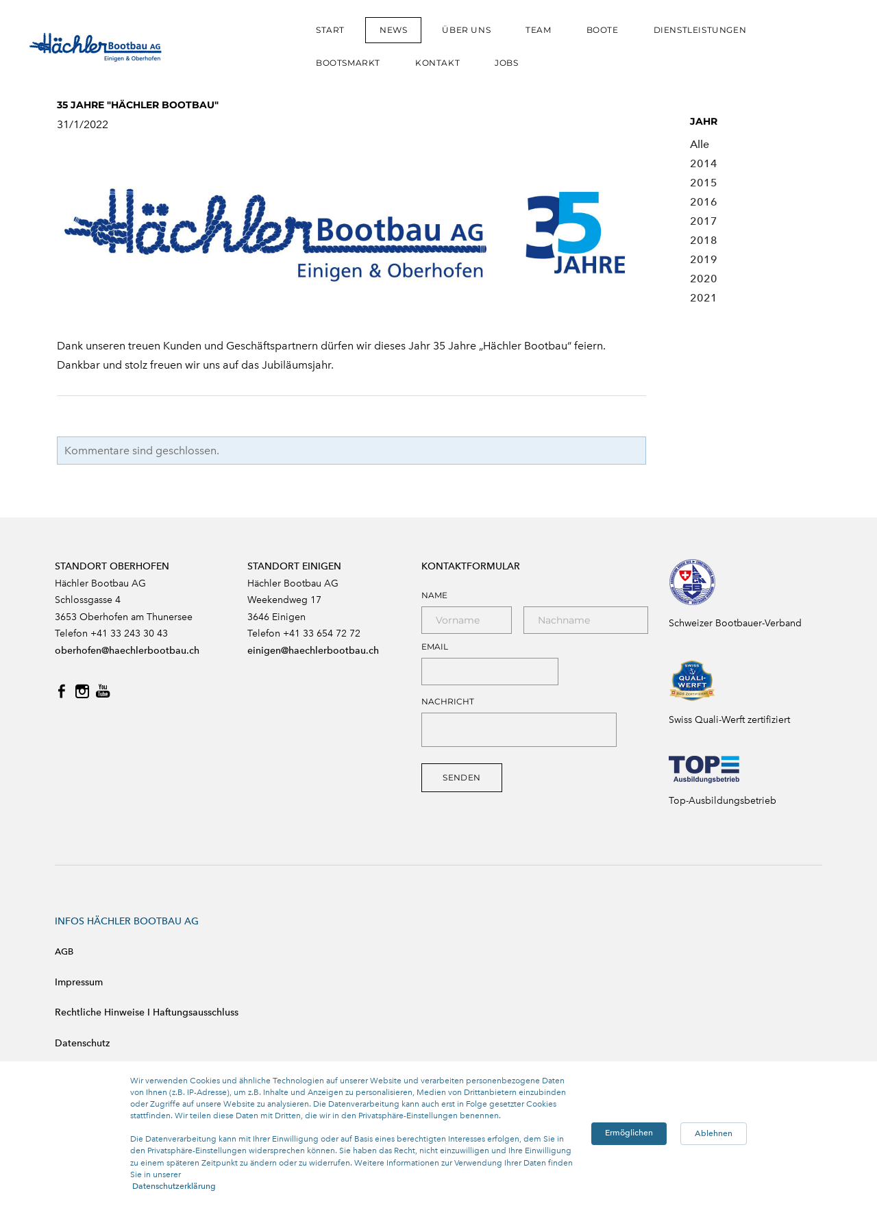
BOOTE (602, 30)
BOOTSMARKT (348, 63)
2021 (703, 297)
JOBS (506, 63)
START (330, 30)
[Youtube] (103, 691)
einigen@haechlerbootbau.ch (313, 650)
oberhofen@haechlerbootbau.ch (127, 650)
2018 (703, 240)
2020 (703, 278)
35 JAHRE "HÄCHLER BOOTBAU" (138, 105)
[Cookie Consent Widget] (438, 1133)
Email (434, 647)
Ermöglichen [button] (629, 1132)
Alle (699, 144)
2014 (703, 163)
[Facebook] (62, 691)
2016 (703, 201)
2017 (703, 220)
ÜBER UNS (466, 30)
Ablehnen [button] (713, 1133)
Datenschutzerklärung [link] (174, 1186)
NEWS (393, 30)
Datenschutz (82, 1043)
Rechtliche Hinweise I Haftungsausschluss (146, 1012)
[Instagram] (82, 691)
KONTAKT (437, 63)
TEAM (538, 30)
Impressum (79, 982)
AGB (64, 951)
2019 (703, 259)
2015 (703, 182)
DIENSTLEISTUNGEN (700, 30)
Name (434, 595)
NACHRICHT (447, 702)
